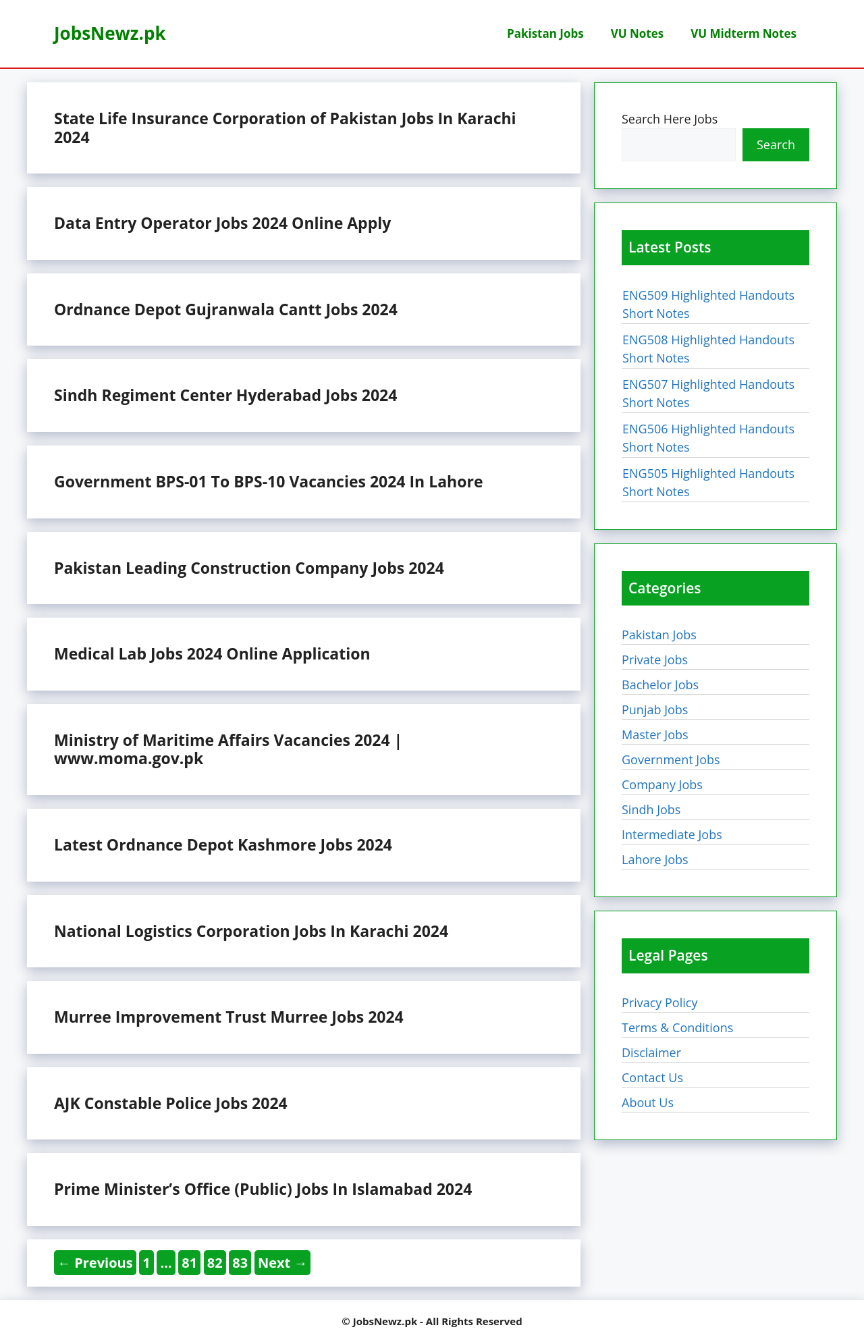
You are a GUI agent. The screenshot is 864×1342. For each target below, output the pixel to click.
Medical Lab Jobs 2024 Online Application (212, 653)
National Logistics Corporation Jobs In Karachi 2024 (251, 931)
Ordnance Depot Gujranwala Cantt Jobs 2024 (226, 309)
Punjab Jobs (655, 709)
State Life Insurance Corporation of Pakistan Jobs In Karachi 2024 (285, 127)
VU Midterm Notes (743, 33)
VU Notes (637, 33)
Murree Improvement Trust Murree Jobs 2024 (229, 1016)
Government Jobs (671, 759)
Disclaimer (651, 1052)
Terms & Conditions (677, 1027)
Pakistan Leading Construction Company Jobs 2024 (249, 568)
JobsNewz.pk (110, 33)
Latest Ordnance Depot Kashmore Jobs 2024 (223, 844)
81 (190, 1262)
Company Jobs (662, 784)
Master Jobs (655, 734)
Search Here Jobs (670, 119)
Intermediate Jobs (672, 834)
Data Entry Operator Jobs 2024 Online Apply (222, 223)
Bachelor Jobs (660, 684)
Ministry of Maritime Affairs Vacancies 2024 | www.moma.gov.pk (228, 749)
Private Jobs (655, 659)
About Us (648, 1102)
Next (283, 1263)
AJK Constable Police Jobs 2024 (171, 1103)
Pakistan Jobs (545, 33)
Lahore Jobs (655, 859)
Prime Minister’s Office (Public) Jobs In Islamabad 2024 (263, 1189)
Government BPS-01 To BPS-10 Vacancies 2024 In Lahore (268, 481)
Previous (95, 1263)
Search (776, 144)
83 (241, 1262)
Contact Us (652, 1077)
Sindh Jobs (651, 809)
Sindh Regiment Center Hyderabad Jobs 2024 (225, 395)
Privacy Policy (659, 1002)
